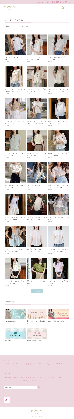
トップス (15, 26)
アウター (60, 377)
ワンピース (30, 377)
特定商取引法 (29, 364)
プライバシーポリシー (44, 364)
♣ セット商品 (19, 377)
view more (37, 291)
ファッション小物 (22, 380)
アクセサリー (36, 380)
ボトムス (50, 377)
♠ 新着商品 (8, 377)
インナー (46, 380)
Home (8, 26)
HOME (6, 364)
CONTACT (59, 364)
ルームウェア (9, 380)
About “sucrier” (17, 364)
